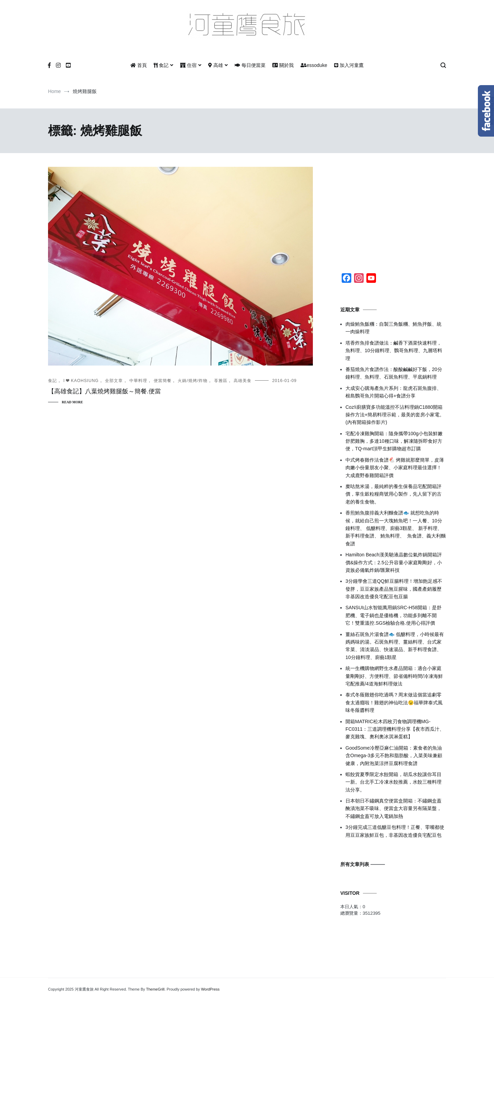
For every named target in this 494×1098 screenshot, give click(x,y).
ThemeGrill (155, 989)
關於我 (283, 65)
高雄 (215, 65)
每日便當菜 (250, 65)
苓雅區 (220, 380)
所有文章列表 (354, 864)
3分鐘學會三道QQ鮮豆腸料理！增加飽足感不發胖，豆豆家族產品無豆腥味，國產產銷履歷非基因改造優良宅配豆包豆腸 (393, 588)
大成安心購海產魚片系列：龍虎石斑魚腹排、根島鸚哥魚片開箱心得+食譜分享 (393, 391)
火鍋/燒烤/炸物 (193, 380)
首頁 (138, 65)
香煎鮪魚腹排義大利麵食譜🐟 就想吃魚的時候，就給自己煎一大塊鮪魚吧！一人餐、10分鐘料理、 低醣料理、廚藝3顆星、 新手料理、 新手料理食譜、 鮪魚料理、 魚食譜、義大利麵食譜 (395, 528)
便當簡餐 (163, 380)
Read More (72, 402)
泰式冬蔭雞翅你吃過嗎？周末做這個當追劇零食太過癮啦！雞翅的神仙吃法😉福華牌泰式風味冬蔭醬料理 (394, 702)
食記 (161, 65)
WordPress (210, 989)
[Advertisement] (393, 210)
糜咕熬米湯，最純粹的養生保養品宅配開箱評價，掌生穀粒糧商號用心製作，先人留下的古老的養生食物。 (393, 494)
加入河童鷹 (349, 65)
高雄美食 (242, 380)
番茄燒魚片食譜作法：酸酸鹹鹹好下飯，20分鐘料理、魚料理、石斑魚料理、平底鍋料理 (393, 373)
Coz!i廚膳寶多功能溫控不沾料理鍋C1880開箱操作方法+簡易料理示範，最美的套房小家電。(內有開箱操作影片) (394, 414)
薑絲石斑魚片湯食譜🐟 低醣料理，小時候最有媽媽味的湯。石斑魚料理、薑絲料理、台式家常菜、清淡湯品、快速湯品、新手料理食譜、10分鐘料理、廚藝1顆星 (394, 646)
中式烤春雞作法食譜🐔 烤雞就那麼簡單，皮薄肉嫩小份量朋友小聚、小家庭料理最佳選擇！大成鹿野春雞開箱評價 (394, 467)
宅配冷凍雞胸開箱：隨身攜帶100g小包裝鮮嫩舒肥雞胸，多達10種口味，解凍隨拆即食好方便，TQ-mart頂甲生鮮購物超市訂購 (394, 441)
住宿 (188, 65)
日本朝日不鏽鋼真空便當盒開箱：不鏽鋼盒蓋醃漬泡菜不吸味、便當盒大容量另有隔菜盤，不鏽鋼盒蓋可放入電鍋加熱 (393, 808)
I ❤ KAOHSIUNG (81, 380)
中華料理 (138, 380)
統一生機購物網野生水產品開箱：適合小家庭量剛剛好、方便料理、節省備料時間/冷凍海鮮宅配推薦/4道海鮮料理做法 (394, 676)
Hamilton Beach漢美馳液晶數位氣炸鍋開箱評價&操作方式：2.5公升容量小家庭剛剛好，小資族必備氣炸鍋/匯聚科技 (393, 562)
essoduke (314, 65)
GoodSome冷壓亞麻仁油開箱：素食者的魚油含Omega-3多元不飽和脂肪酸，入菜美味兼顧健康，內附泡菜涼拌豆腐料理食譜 (393, 755)
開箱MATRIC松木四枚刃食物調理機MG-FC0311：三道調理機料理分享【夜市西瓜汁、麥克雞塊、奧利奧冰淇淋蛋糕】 (394, 729)
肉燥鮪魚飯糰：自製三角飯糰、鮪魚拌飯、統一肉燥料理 (393, 327)
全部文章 (114, 380)
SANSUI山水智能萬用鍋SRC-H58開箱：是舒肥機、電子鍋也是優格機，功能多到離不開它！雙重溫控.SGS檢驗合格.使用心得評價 (393, 615)
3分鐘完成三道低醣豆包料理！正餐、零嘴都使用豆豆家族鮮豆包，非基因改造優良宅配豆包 (394, 830)
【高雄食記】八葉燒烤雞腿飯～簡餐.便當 (104, 391)
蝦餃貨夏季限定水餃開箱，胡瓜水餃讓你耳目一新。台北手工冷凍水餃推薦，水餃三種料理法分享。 (393, 782)
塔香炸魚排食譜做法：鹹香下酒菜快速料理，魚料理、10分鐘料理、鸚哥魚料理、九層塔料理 (393, 350)
